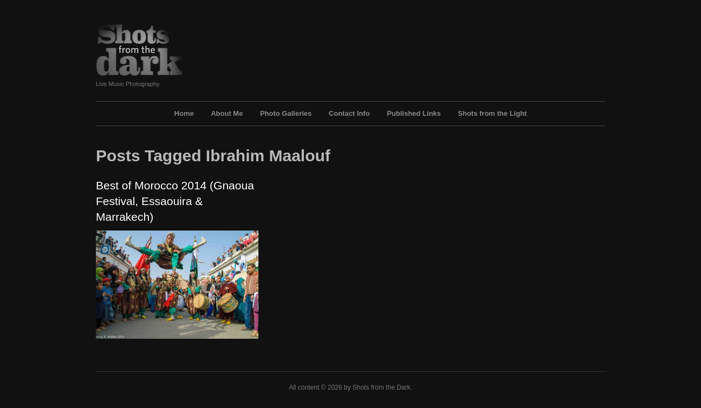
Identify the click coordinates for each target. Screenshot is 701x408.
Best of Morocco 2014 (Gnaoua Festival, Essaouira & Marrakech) (175, 201)
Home (184, 113)
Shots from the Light (492, 113)
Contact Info (349, 113)
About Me (227, 113)
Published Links (414, 113)
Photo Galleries (285, 113)
